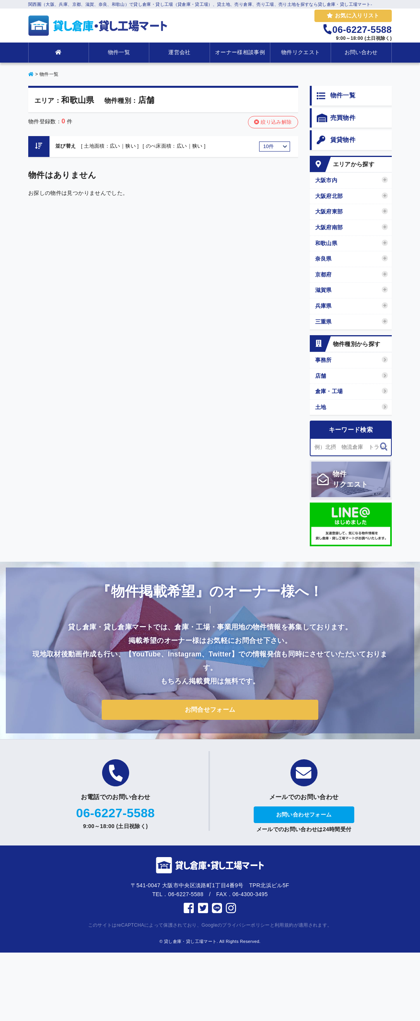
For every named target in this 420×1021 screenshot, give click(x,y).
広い (115, 146)
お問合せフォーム (210, 709)
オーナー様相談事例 (240, 52)
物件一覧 (119, 52)
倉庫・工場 (351, 391)
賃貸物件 (336, 140)
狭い (130, 146)
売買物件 (336, 118)
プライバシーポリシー (246, 925)
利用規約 (284, 925)
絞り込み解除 (273, 122)
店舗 (351, 375)
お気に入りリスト (353, 15)
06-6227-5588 (115, 813)
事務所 (351, 359)
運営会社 (179, 52)
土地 (351, 407)
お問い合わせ (361, 52)
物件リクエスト (300, 52)
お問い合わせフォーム (304, 814)
